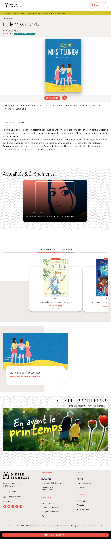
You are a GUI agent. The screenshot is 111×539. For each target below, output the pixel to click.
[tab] (9, 122)
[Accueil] (13, 5)
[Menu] (99, 5)
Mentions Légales (13, 526)
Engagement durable (78, 526)
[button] (24, 34)
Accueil (7, 13)
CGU (22, 526)
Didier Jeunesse (18, 13)
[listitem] (5, 506)
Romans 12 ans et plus (42, 13)
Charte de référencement (60, 526)
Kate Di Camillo (10, 30)
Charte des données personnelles (38, 526)
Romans (29, 13)
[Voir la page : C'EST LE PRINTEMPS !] (55, 428)
